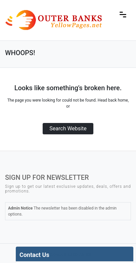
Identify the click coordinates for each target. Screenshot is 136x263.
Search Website (67, 128)
